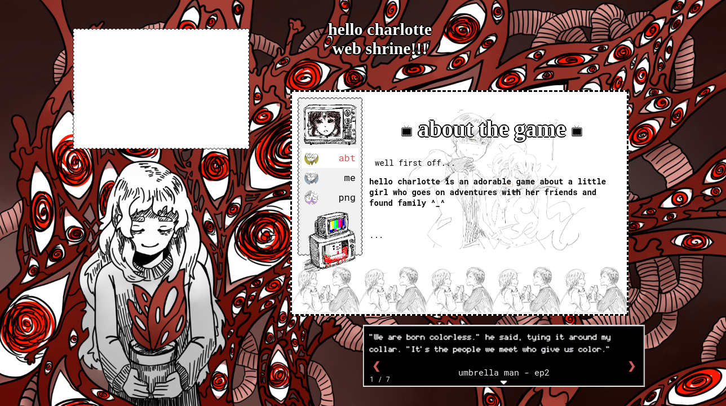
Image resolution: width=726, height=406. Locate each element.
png (330, 198)
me (330, 178)
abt (330, 158)
